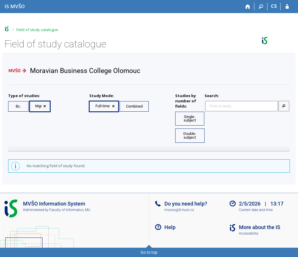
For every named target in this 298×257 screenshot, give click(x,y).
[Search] (260, 6)
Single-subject (190, 119)
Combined (134, 106)
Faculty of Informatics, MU (69, 210)
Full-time (102, 106)
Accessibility (248, 233)
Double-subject (189, 135)
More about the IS (259, 227)
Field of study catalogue (37, 29)
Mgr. (38, 106)
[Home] (247, 6)
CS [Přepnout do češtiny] (274, 6)
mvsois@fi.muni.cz (179, 210)
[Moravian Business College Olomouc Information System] (14, 6)
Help (169, 227)
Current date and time (256, 210)
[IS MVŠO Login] (287, 6)
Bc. (18, 106)
